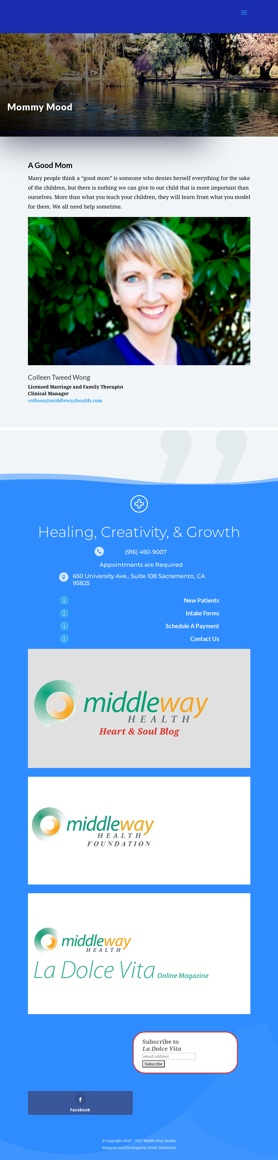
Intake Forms (202, 613)
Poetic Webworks (162, 1147)
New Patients (201, 600)
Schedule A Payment (192, 625)
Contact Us (204, 638)
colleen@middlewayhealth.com (65, 400)
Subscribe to (161, 1045)
